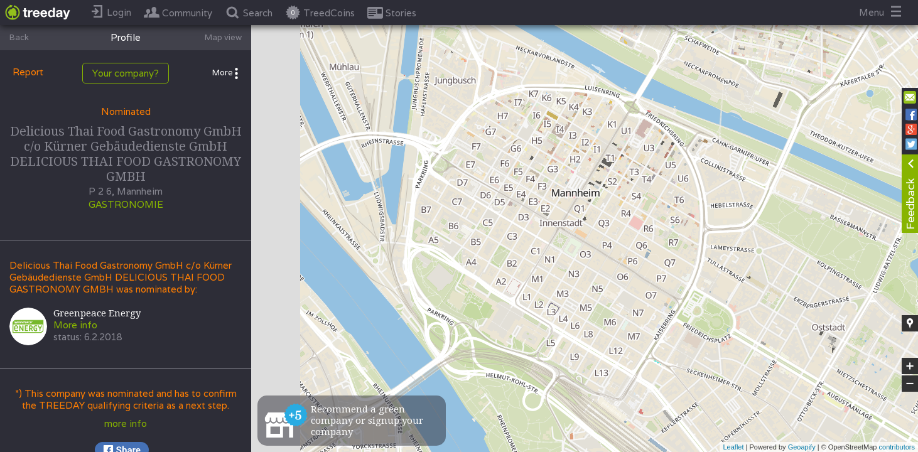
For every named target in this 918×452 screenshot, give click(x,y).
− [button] (909, 383)
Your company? (125, 73)
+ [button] (910, 366)
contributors (897, 447)
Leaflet (733, 447)
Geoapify (802, 447)
